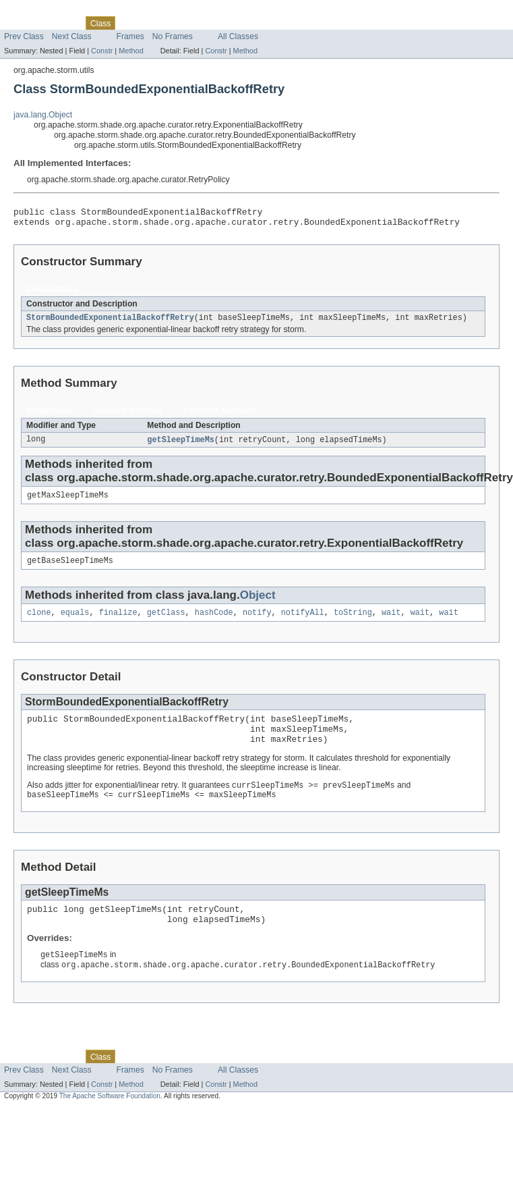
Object (258, 603)
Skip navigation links (37, 11)
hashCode (214, 622)
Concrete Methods (219, 416)
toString (353, 622)
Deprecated (192, 23)
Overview (21, 23)
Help (257, 23)
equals (75, 622)
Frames (130, 36)
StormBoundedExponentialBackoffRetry (110, 322)
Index (230, 23)
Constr (102, 51)
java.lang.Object (42, 114)
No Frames (172, 36)
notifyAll (302, 622)
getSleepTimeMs (180, 445)
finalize (118, 622)
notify (257, 622)
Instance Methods (128, 416)
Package (62, 23)
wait (391, 622)
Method (131, 51)
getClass (166, 622)
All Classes (238, 36)
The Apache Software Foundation (109, 1119)
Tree (154, 23)
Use (130, 23)
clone (39, 622)
